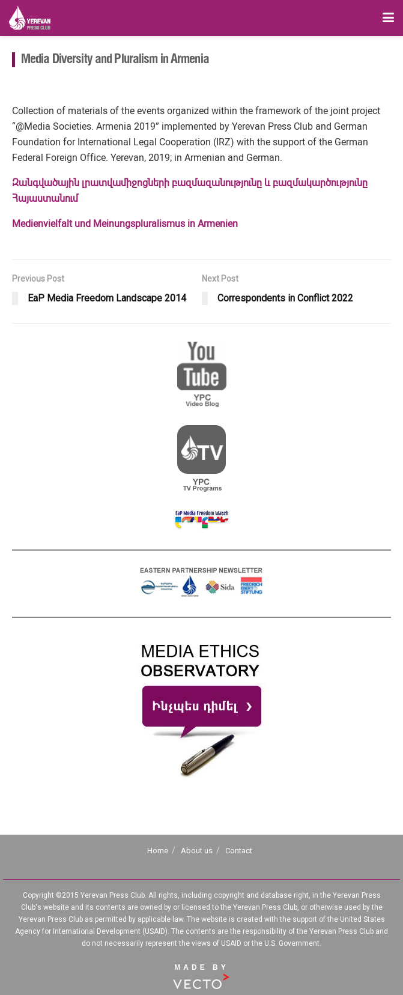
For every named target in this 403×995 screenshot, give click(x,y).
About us (197, 850)
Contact (238, 850)
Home (157, 850)
